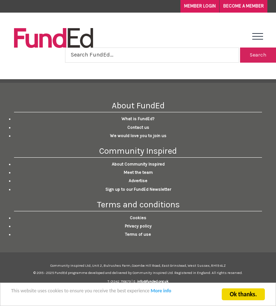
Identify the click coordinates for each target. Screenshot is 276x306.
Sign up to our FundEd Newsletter (138, 189)
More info (161, 291)
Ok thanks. (243, 295)
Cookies (138, 217)
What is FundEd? (138, 118)
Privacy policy (138, 226)
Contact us (138, 127)
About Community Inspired (138, 164)
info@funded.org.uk (153, 281)
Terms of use (138, 234)
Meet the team (138, 172)
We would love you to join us (138, 135)
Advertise (138, 180)
